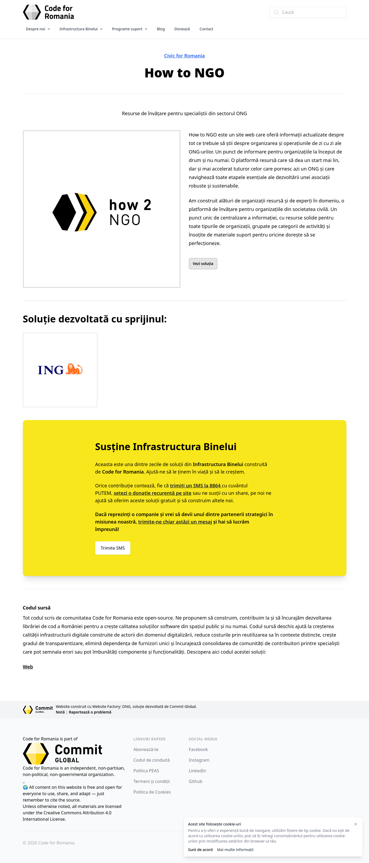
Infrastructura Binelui (79, 28)
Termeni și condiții (152, 781)
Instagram (199, 760)
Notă (60, 712)
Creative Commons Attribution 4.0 (77, 813)
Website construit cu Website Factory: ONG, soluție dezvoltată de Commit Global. (126, 706)
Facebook (198, 749)
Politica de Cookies (152, 792)
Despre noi (35, 28)
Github (195, 781)
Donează (182, 28)
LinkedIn (197, 771)
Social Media (203, 738)
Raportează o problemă (90, 712)
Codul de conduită (152, 760)
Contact (206, 28)
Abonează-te (146, 749)
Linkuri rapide (150, 738)
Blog (161, 28)
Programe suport (127, 28)
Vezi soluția (203, 263)
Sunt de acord (200, 849)
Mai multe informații (235, 849)
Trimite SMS (113, 548)
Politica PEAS (146, 771)
